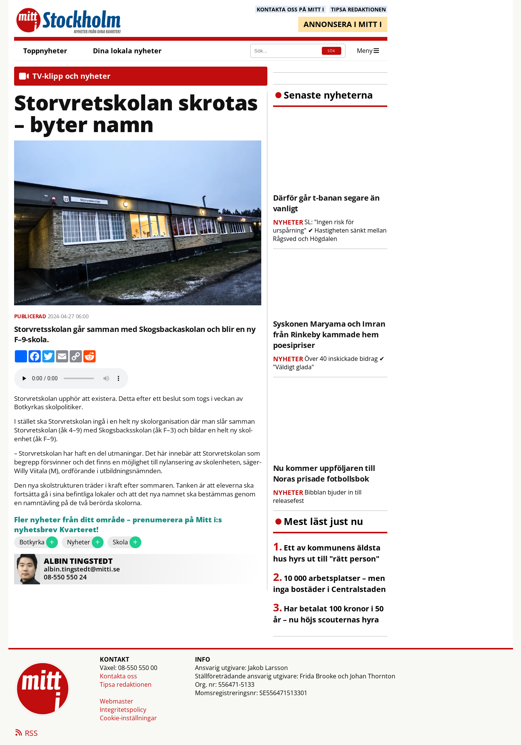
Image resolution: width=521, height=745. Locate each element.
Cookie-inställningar (128, 718)
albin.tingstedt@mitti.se (82, 569)
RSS (26, 733)
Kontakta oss (118, 676)
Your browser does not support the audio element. (71, 378)
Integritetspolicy (123, 709)
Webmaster (116, 701)
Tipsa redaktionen (126, 684)
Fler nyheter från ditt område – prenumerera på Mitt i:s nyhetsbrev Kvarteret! (118, 524)
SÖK (331, 50)
